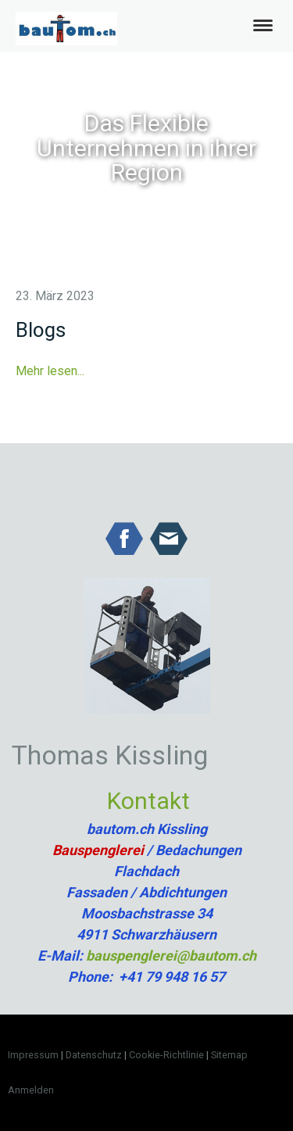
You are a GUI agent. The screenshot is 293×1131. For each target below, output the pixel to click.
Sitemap (229, 1055)
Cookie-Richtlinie (166, 1055)
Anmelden (31, 1090)
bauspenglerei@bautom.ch (171, 955)
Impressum (33, 1055)
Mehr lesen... (50, 370)
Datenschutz (94, 1055)
